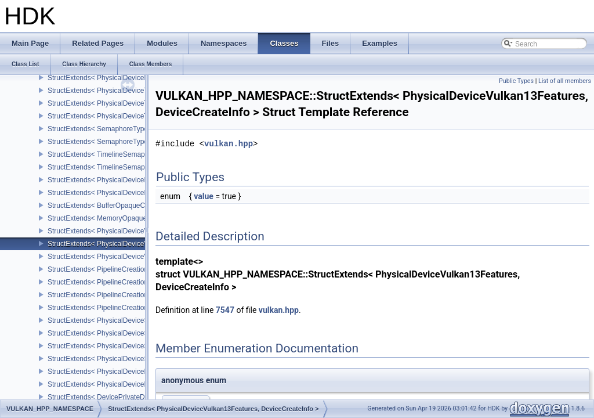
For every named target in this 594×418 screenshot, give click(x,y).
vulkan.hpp (228, 143)
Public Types (516, 81)
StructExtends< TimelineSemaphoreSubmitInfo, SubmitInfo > (142, 154)
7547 (225, 310)
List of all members (564, 81)
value (203, 196)
